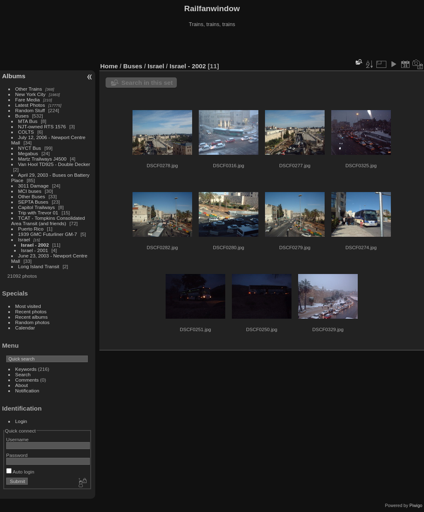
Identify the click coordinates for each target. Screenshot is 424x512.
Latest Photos (30, 105)
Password (17, 455)
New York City (30, 94)
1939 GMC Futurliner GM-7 (47, 234)
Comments (27, 379)
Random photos (32, 322)
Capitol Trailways (36, 207)
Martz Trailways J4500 (42, 158)
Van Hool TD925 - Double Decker (54, 164)
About (21, 385)
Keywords (26, 369)
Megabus (28, 153)
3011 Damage (33, 185)
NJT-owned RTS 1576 (42, 126)
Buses (22, 115)
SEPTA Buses (33, 201)
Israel (24, 239)
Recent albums (31, 317)
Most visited (28, 306)
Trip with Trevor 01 (38, 212)
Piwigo (416, 505)
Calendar (25, 327)
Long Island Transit (38, 266)
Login (21, 421)
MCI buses (29, 191)
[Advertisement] (212, 45)
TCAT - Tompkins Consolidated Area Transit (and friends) (48, 220)
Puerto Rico (30, 228)
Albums (13, 75)
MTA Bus (28, 121)
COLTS (26, 132)
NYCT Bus (29, 148)
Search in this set (147, 82)
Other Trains (28, 88)
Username (17, 439)
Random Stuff (30, 110)
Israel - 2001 (34, 250)
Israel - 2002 (35, 245)
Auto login (20, 471)
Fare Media (27, 99)
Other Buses (31, 196)
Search (23, 374)
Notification (27, 390)
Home (109, 66)
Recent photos (31, 311)
